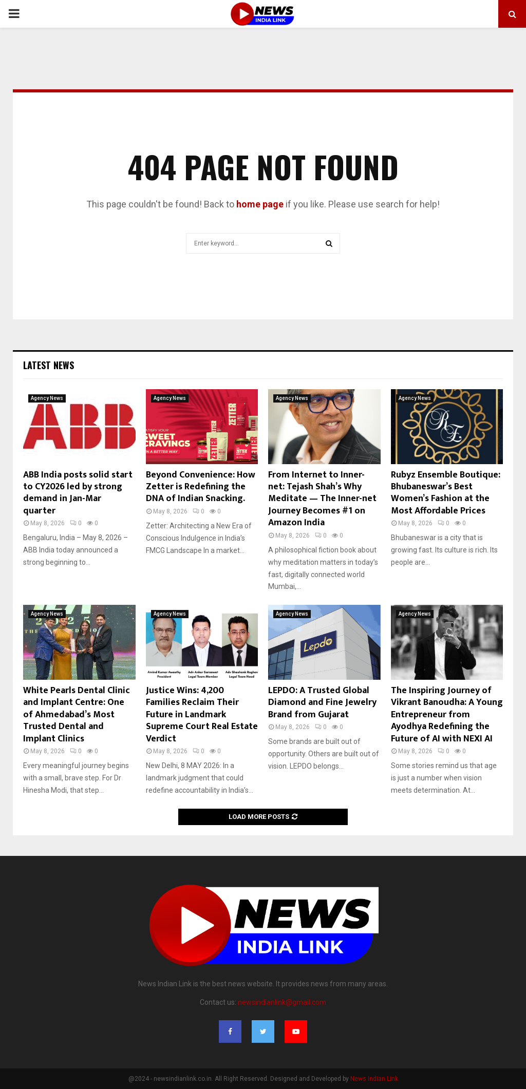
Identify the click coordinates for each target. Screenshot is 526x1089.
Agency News (47, 398)
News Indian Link (374, 1078)
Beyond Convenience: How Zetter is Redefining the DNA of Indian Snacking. (200, 487)
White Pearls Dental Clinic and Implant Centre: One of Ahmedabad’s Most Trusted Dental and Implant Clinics (76, 715)
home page (260, 204)
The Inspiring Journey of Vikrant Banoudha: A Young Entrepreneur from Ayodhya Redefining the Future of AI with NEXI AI (447, 715)
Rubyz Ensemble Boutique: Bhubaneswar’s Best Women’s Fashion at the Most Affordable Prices (445, 493)
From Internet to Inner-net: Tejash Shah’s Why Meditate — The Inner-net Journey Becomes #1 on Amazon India (322, 499)
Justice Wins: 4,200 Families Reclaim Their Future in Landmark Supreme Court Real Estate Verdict (202, 715)
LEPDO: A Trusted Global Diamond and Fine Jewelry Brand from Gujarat (322, 702)
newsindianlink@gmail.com (282, 1002)
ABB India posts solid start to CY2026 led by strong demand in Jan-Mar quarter (78, 493)
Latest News (48, 365)
